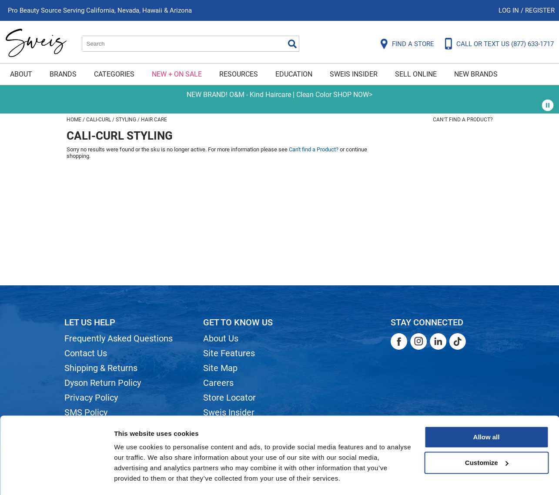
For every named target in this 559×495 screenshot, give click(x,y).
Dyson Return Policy (102, 383)
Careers (218, 383)
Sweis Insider (354, 74)
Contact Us (85, 353)
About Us (220, 338)
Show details (134, 478)
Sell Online (416, 74)
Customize (487, 437)
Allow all (486, 412)
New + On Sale (177, 74)
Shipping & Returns (100, 368)
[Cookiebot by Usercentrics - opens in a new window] (56, 478)
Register (540, 10)
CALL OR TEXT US (505, 44)
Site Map (220, 368)
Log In (510, 10)
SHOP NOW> (352, 94)
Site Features (229, 353)
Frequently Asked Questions (118, 338)
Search (292, 44)
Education (293, 74)
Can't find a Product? (463, 120)
